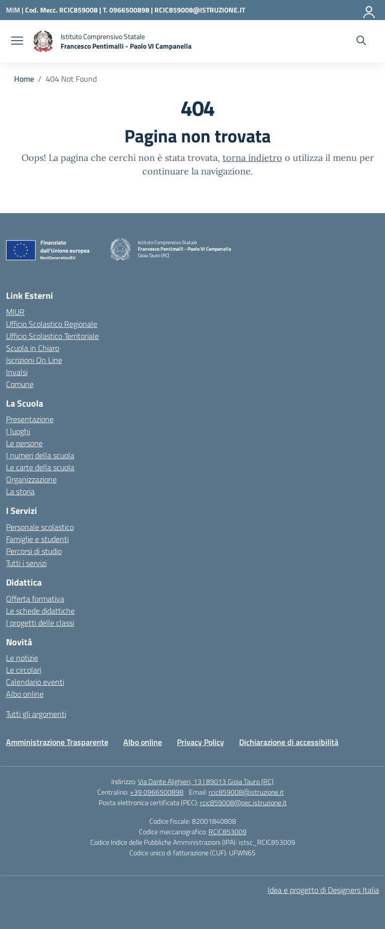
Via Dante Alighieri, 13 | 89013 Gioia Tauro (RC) (206, 781)
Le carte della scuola (40, 467)
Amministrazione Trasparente (57, 742)
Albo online (25, 694)
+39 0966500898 (156, 792)
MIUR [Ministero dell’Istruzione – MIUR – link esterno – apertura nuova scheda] (15, 312)
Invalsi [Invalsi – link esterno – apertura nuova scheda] (17, 372)
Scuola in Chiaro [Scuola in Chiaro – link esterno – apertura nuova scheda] (32, 348)
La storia (20, 491)
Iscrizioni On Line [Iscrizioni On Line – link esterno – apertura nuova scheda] (34, 360)
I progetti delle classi (40, 623)
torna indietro (252, 157)
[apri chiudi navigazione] (17, 42)
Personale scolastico (40, 527)
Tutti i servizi (26, 563)
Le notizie (22, 658)
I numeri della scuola (40, 455)
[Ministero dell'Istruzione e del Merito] (15, 10)
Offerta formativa (35, 599)
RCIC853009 (228, 831)
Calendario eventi (35, 682)
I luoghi (18, 431)
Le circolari (23, 670)
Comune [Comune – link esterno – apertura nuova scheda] (20, 384)
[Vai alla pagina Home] (24, 79)
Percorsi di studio (34, 551)
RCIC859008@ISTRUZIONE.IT (199, 10)
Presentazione (30, 419)
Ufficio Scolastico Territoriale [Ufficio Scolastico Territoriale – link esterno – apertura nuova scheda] (52, 336)
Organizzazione (31, 479)
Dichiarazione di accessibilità (288, 742)
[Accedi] (369, 10)
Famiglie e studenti (37, 539)
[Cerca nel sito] (361, 41)
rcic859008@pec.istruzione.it (243, 802)
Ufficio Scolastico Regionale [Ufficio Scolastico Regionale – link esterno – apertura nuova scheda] (51, 324)
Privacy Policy (200, 742)
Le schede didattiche (40, 611)
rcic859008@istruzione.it (246, 792)
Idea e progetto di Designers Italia (323, 890)
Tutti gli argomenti (36, 714)
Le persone (24, 443)
